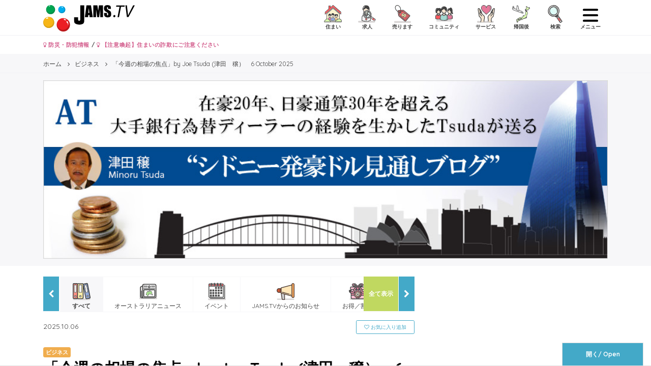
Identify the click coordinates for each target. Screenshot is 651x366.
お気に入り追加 (385, 327)
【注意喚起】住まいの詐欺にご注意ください (158, 44)
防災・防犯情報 (66, 44)
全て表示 (381, 293)
